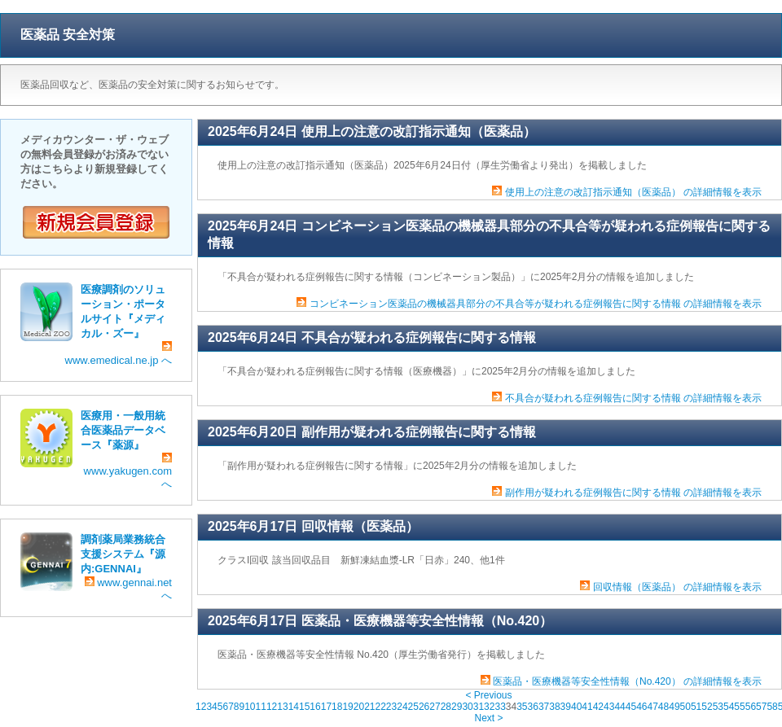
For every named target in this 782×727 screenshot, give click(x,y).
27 (434, 706)
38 (554, 706)
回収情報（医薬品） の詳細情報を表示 (677, 587)
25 (413, 706)
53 (718, 706)
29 (456, 706)
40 (576, 706)
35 (521, 706)
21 (369, 706)
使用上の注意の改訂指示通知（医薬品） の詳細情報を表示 (633, 192)
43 (609, 706)
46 (641, 706)
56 (750, 706)
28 (446, 706)
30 (467, 706)
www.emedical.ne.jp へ (119, 353)
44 (619, 706)
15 (304, 706)
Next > (488, 718)
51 (696, 706)
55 (739, 706)
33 (499, 706)
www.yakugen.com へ (128, 471)
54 (728, 706)
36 (533, 706)
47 (652, 706)
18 (337, 706)
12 (271, 706)
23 (391, 706)
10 (249, 706)
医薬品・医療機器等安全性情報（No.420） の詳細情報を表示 (627, 681)
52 (706, 706)
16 (315, 706)
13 (282, 706)
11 (261, 706)
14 (293, 706)
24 (402, 706)
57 (761, 706)
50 (685, 706)
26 (424, 706)
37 (543, 706)
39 (565, 706)
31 (478, 706)
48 (663, 706)
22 (381, 706)
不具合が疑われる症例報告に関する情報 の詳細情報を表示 (633, 398)
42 (598, 706)
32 (489, 706)
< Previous (488, 695)
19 (347, 706)
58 (772, 706)
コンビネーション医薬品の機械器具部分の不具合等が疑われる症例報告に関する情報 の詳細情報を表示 (536, 303)
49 (674, 706)
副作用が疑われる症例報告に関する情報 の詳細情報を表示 (633, 492)
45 (631, 706)
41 (587, 706)
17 (326, 706)
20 (359, 706)
